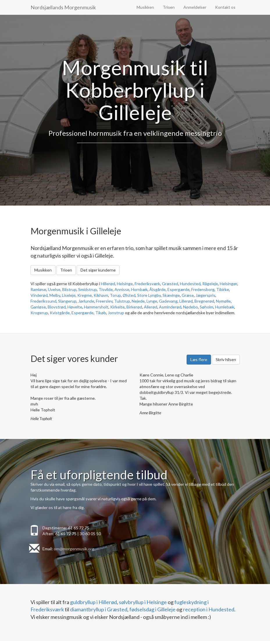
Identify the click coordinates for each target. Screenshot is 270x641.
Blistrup (69, 289)
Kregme (84, 295)
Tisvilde (106, 289)
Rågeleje (210, 283)
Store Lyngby (149, 295)
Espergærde (178, 289)
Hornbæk (139, 289)
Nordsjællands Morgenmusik (63, 7)
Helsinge (125, 283)
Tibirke (222, 289)
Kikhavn (101, 295)
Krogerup (39, 312)
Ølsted (129, 295)
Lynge (151, 301)
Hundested (190, 283)
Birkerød (134, 306)
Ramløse (38, 289)
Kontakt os (225, 7)
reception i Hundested (208, 609)
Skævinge (171, 295)
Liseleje (69, 295)
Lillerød (186, 301)
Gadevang (168, 301)
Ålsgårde (157, 289)
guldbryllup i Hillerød (93, 602)
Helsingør (228, 283)
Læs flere (198, 359)
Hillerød (108, 283)
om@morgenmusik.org (74, 548)
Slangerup (67, 301)
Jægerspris (205, 295)
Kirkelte (117, 306)
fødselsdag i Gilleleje (152, 609)
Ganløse (38, 306)
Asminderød (170, 306)
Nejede (138, 301)
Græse (188, 295)
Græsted (170, 283)
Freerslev (104, 301)
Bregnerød (204, 301)
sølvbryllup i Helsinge (143, 602)
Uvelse (54, 289)
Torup (115, 295)
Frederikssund (43, 301)
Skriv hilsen (226, 359)
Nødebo (190, 306)
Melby (54, 295)
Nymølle (223, 301)
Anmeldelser (194, 7)
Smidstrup (87, 289)
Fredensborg (202, 289)
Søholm (206, 306)
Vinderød (39, 295)
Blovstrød (57, 306)
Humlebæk (224, 306)
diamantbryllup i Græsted (98, 609)
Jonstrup (116, 312)
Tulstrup (122, 301)
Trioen (169, 7)
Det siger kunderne (98, 269)
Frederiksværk (147, 283)
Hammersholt (96, 306)
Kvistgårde (60, 312)
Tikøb (100, 312)
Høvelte (74, 306)
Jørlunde (86, 301)
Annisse (122, 289)
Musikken (145, 7)
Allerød (150, 306)
